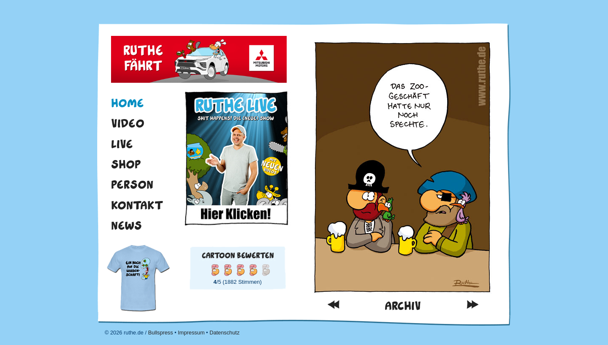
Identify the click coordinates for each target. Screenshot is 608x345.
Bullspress (160, 332)
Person (132, 184)
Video (127, 123)
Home (127, 103)
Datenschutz (224, 332)
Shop (126, 164)
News (126, 225)
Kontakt (137, 205)
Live (122, 144)
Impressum (191, 332)
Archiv (403, 306)
